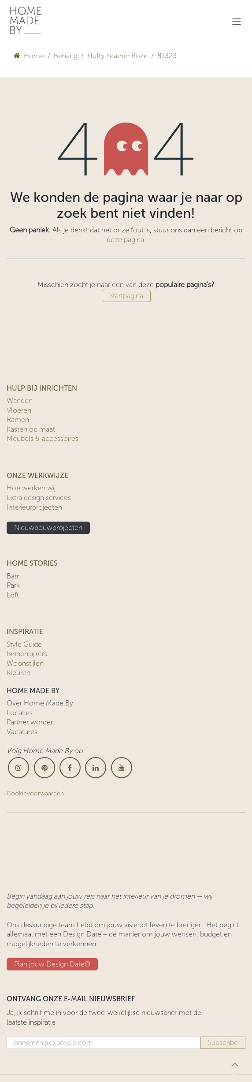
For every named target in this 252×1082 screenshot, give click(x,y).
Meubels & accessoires (42, 438)
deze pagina (125, 239)
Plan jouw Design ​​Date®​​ (52, 964)
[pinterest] (44, 767)
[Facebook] (70, 767)
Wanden (20, 400)
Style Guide (24, 644)
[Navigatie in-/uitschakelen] (236, 21)
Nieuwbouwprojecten (48, 527)
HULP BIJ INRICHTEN (42, 388)
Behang (66, 56)
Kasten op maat (31, 429)
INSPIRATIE (25, 631)
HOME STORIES (32, 563)
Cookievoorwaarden (35, 793)
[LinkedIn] (95, 767)
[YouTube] (121, 767)
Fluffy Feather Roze (117, 56)
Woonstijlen (25, 663)
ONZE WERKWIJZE (37, 475)
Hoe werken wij (31, 488)
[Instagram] (18, 767)
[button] (234, 1064)
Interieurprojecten (34, 507)
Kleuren (18, 672)
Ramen (18, 419)
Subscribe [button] (223, 1042)
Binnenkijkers (27, 653)
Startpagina (126, 295)
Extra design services (39, 497)
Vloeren (19, 410)
